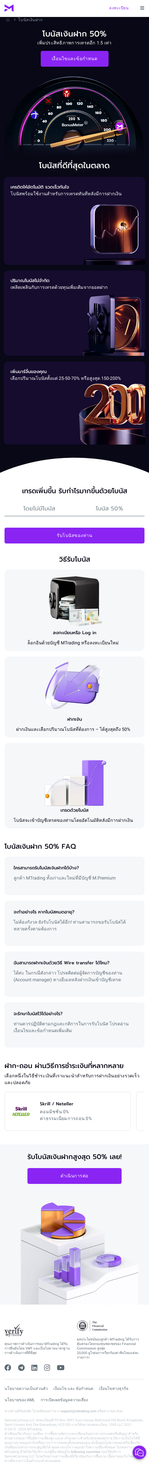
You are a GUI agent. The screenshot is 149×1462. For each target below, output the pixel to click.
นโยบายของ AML (20, 1400)
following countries (85, 1452)
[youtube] (60, 1368)
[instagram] (47, 1368)
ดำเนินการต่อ (74, 1176)
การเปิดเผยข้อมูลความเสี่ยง (64, 1400)
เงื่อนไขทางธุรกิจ (113, 1388)
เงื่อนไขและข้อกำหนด (75, 58)
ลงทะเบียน (119, 8)
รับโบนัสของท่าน (74, 535)
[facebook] (8, 1368)
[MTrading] (9, 8)
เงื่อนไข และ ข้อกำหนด (73, 1388)
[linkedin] (34, 1368)
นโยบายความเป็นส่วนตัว (26, 1388)
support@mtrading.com (78, 1411)
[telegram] (21, 1368)
